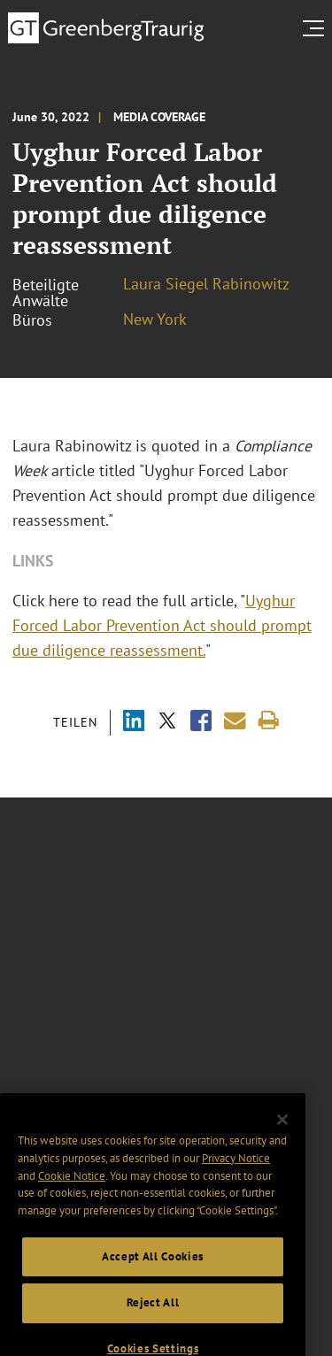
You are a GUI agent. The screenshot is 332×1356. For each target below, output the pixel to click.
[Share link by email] (235, 721)
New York (155, 319)
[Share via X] (167, 723)
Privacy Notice (236, 1169)
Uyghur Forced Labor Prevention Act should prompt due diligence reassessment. (162, 625)
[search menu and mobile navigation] (317, 28)
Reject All (153, 1313)
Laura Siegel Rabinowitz (206, 284)
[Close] (282, 1130)
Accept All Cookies (153, 1267)
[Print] (269, 721)
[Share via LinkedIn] (133, 723)
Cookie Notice (71, 1186)
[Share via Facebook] (201, 723)
